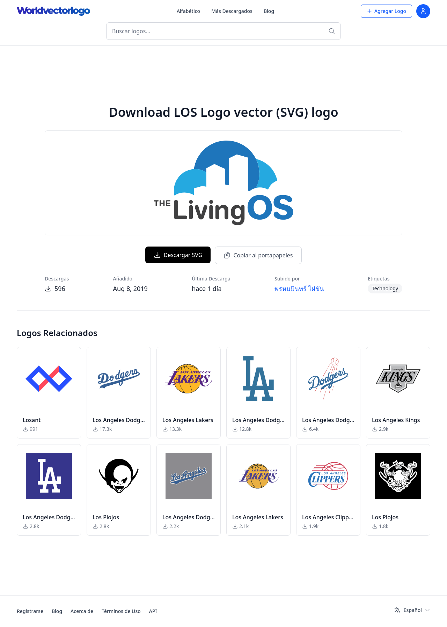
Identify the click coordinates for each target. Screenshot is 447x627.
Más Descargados (231, 11)
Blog (269, 11)
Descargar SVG (178, 255)
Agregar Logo (386, 11)
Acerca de (82, 611)
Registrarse (30, 611)
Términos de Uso (121, 611)
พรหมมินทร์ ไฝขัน (299, 288)
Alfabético (188, 11)
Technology (385, 288)
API (153, 611)
